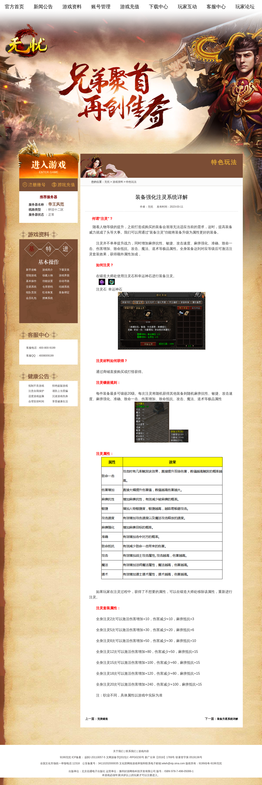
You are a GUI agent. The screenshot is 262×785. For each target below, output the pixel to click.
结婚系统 (64, 286)
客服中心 (216, 6)
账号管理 (100, 6)
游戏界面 (64, 275)
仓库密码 (47, 286)
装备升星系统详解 (227, 718)
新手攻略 (31, 269)
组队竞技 (31, 292)
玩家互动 (187, 6)
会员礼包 (31, 298)
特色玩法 (131, 181)
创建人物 (47, 275)
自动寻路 (64, 281)
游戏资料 (72, 6)
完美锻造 (102, 718)
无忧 (107, 181)
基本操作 (31, 281)
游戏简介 (47, 269)
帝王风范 (56, 204)
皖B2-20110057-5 (95, 757)
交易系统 (31, 286)
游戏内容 (143, 751)
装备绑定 (64, 292)
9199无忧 (65, 757)
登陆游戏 (31, 275)
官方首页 (14, 6)
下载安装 (64, 269)
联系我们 (131, 751)
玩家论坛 (245, 6)
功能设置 (47, 281)
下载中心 (158, 6)
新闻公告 (43, 6)
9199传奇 (204, 763)
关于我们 (118, 751)
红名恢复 (47, 292)
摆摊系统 (47, 298)
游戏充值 (129, 6)
